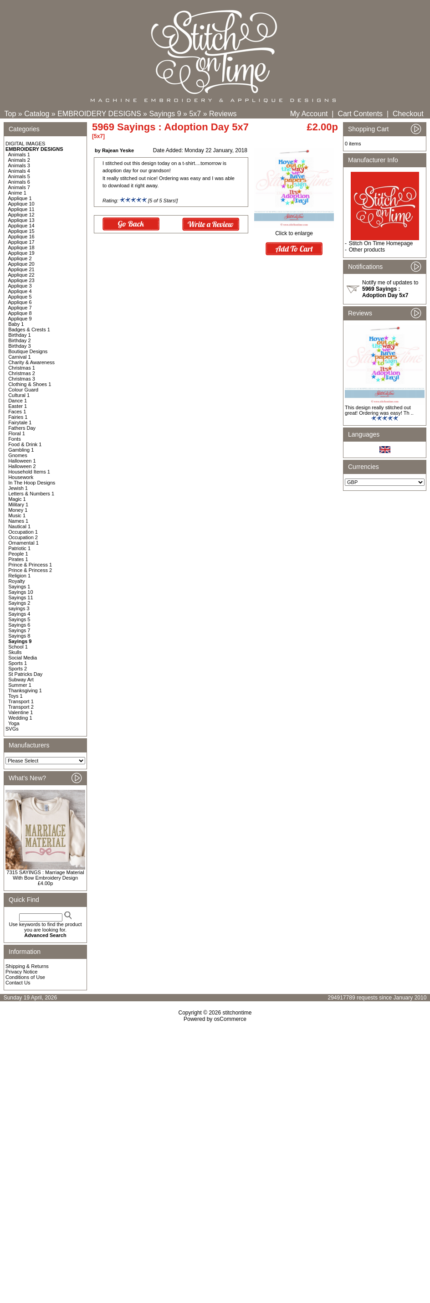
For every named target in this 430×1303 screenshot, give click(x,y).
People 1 (18, 553)
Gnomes (17, 455)
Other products (367, 250)
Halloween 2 (22, 466)
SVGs (12, 728)
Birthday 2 (19, 340)
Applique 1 (20, 198)
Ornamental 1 (23, 543)
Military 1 (18, 504)
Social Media (22, 657)
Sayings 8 (19, 636)
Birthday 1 (19, 335)
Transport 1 (21, 701)
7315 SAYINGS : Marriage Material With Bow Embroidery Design (45, 875)
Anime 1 (17, 193)
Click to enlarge (294, 231)
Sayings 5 (19, 619)
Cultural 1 (19, 395)
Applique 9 (20, 318)
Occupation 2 (23, 537)
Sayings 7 (19, 630)
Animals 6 (19, 182)
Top (10, 114)
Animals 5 (19, 176)
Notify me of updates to (390, 289)
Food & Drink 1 (24, 444)
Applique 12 (21, 214)
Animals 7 (19, 187)
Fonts (14, 439)
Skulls (14, 652)
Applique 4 (20, 291)
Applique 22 (21, 275)
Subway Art (21, 679)
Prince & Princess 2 (30, 570)
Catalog (36, 114)
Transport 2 (21, 707)
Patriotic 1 (19, 548)
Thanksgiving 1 (25, 690)
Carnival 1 (19, 357)
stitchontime (236, 1012)
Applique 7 (20, 307)
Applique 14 (21, 225)
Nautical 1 (19, 526)
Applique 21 (21, 269)
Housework (20, 477)
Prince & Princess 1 (30, 564)
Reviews (222, 114)
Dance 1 (17, 400)
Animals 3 (19, 165)
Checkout (408, 114)
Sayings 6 (19, 625)
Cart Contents (360, 114)
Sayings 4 (19, 614)
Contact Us (17, 982)
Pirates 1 (18, 559)
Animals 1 (19, 154)
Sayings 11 (20, 597)
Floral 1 (16, 433)
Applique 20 (21, 264)
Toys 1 (15, 696)
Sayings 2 (19, 603)
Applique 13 (21, 220)
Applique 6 (20, 302)
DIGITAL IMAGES (25, 143)
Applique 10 (21, 203)
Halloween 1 (22, 461)
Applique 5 (20, 296)
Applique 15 (21, 231)
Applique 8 (20, 313)
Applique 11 (21, 209)
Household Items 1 (29, 471)
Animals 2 (19, 160)
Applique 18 (21, 247)
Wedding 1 (20, 718)
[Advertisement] (215, 1100)
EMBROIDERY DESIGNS (99, 114)
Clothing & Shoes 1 (29, 384)
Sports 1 (17, 663)
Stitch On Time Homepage (381, 243)
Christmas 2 (21, 373)
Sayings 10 (20, 592)
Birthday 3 (19, 346)
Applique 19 (21, 253)
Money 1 (17, 510)
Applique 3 (20, 285)
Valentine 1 (20, 712)
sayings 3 (18, 608)
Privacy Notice (21, 971)
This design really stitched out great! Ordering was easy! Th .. (379, 410)
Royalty (16, 581)
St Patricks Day (25, 674)
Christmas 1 (21, 368)
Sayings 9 (165, 114)
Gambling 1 (21, 450)
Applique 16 (21, 236)
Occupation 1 (23, 532)
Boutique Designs (27, 351)
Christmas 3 (21, 378)
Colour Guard (23, 389)
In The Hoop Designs (31, 482)
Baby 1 (16, 324)
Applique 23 (21, 280)
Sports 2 (17, 668)
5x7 (195, 114)
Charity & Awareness (31, 362)
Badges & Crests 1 (29, 329)
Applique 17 (21, 242)
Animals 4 (19, 171)
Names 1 (18, 521)
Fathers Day (22, 428)
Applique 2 (20, 258)
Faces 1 (17, 411)
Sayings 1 (19, 586)
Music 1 (17, 515)
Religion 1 (19, 575)
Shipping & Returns (27, 966)
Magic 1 (17, 499)
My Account (309, 114)
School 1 (18, 646)
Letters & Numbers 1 (31, 493)
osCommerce (230, 1019)
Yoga (14, 723)
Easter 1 (17, 406)
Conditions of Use (25, 977)
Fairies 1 (17, 417)
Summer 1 (19, 685)
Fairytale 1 (19, 422)
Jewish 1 (18, 488)
